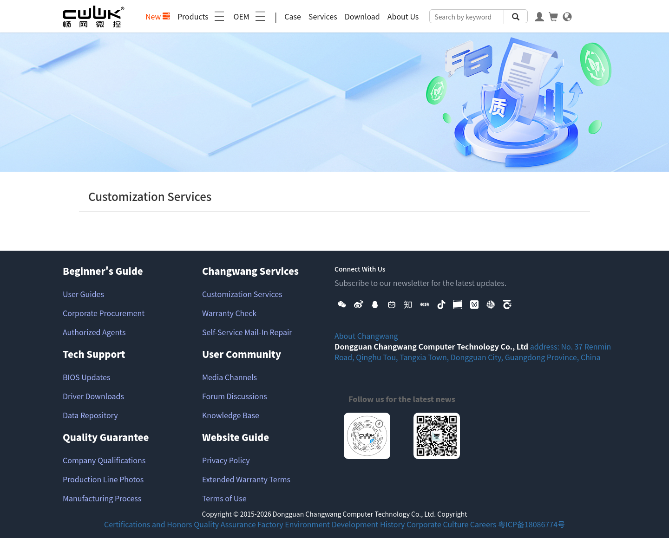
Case (292, 16)
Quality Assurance (225, 524)
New (157, 16)
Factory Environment (293, 524)
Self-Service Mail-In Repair (247, 331)
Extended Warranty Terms (246, 479)
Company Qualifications (104, 460)
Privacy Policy (226, 460)
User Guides (83, 293)
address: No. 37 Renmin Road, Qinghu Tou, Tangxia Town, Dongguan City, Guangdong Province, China (472, 352)
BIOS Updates (86, 376)
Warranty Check (229, 312)
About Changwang (366, 335)
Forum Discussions (234, 396)
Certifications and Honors (148, 524)
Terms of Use (224, 498)
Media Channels (229, 376)
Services (322, 16)
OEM (250, 16)
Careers (483, 524)
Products (201, 16)
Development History (368, 524)
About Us (403, 16)
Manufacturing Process (102, 498)
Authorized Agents (94, 331)
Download (362, 16)
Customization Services (242, 293)
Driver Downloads (93, 396)
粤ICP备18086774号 (531, 524)
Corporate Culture (437, 524)
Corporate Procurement (103, 312)
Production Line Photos (103, 479)
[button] (341, 303)
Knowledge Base (230, 415)
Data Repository (90, 415)
